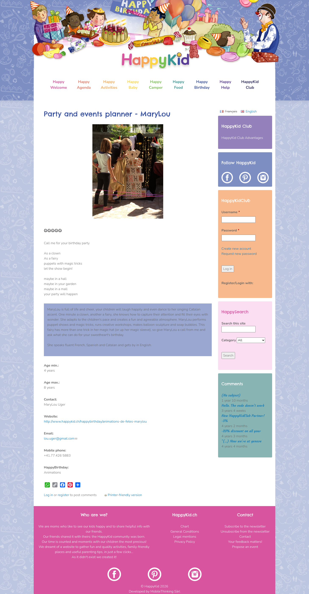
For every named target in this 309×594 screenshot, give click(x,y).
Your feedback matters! (245, 541)
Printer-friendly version (123, 495)
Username (230, 212)
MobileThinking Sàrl (165, 591)
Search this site (233, 323)
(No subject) (231, 395)
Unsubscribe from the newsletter (245, 531)
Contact (245, 536)
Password (230, 230)
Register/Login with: (237, 283)
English (251, 111)
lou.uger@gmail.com (60, 438)
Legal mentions (184, 536)
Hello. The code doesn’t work (242, 405)
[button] (56, 171)
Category (229, 340)
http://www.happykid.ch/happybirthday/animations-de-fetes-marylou (95, 421)
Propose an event (245, 547)
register (63, 495)
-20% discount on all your (241, 431)
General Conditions (184, 531)
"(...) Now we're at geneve (241, 441)
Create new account (236, 248)
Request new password (239, 253)
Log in (48, 495)
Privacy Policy (184, 541)
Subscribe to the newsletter (245, 526)
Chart (185, 526)
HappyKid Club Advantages (242, 137)
